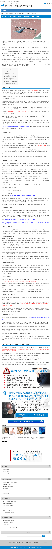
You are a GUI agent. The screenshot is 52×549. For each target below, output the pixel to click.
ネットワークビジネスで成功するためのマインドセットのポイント (34, 436)
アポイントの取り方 (7, 507)
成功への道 (28, 542)
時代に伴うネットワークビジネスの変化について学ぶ (27, 436)
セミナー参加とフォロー (8, 510)
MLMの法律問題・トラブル (9, 520)
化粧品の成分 (6, 525)
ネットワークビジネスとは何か (10, 482)
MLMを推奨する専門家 (8, 486)
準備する (36, 542)
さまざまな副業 (6, 491)
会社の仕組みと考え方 (8, 522)
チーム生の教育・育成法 (8, 512)
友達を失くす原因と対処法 (9, 75)
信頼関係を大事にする (9, 83)
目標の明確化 (6, 493)
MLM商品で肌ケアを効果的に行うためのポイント (12, 436)
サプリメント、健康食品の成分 (10, 527)
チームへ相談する (7, 473)
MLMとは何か (6, 471)
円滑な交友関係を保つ (9, 78)
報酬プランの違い (7, 484)
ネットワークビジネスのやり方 (10, 501)
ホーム (2, 13)
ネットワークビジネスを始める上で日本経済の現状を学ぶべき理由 (42, 436)
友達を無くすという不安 (8, 73)
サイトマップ (49, 3)
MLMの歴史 (5, 488)
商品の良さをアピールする (10, 81)
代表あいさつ (6, 469)
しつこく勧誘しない (9, 79)
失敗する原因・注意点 (8, 505)
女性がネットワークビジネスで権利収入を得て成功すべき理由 (5, 436)
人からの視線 (6, 71)
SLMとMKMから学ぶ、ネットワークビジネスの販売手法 (20, 436)
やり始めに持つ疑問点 (9, 13)
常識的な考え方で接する (10, 76)
